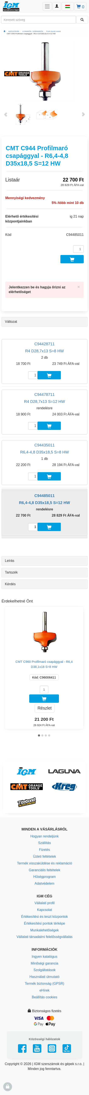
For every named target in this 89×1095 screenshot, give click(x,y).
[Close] (78, 287)
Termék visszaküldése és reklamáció (44, 863)
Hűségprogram (44, 876)
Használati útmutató (44, 977)
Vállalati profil (44, 903)
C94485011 (44, 495)
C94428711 (44, 344)
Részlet (45, 708)
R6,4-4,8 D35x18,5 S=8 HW (44, 452)
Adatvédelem (44, 883)
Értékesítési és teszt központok (44, 916)
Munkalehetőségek (44, 930)
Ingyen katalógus (44, 956)
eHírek (44, 990)
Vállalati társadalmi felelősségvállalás (44, 937)
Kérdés (10, 584)
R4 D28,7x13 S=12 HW (44, 401)
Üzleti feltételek (44, 856)
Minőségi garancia (44, 963)
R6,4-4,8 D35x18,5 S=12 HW (44, 502)
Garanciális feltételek (44, 870)
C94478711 (44, 394)
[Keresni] (82, 20)
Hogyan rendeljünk (44, 836)
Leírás (9, 560)
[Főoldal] (4, 31)
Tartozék (11, 572)
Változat (11, 321)
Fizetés (44, 849)
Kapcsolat (44, 910)
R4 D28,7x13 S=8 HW (44, 351)
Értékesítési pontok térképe (44, 923)
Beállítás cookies (44, 997)
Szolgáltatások (44, 970)
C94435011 (44, 445)
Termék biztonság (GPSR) (44, 983)
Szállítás (44, 843)
